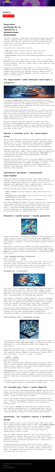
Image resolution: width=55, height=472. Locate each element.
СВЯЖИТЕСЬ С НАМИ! (8, 15)
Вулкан (47, 73)
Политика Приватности (9, 467)
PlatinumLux (7, 2)
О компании (6, 465)
